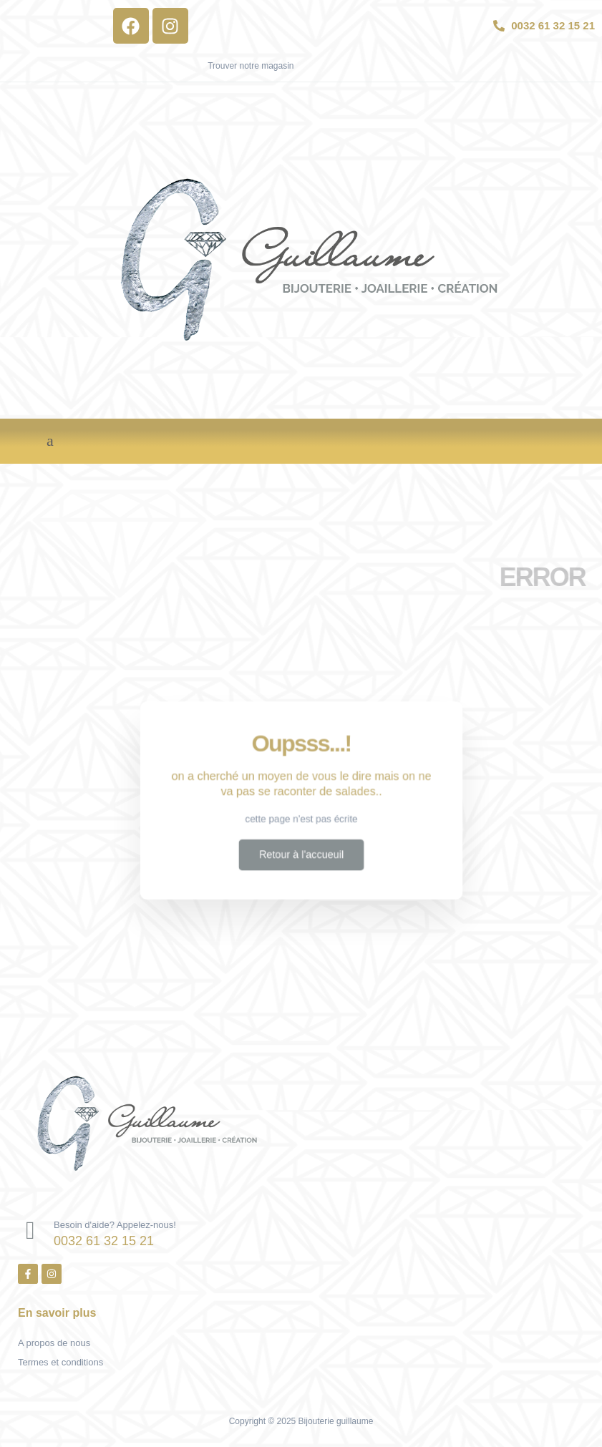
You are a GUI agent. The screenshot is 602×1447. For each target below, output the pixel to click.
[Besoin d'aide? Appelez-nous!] (30, 1230)
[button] (49, 441)
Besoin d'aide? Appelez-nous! (115, 1224)
